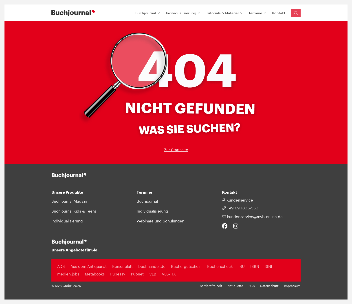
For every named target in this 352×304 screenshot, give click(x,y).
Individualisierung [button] (181, 13)
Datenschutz (269, 286)
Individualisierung (67, 221)
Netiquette (235, 286)
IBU (241, 266)
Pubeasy (117, 274)
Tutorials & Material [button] (222, 13)
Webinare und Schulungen (160, 221)
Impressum (292, 286)
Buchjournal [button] (145, 13)
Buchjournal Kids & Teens (74, 211)
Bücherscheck (220, 266)
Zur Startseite (176, 149)
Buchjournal (147, 201)
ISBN (254, 266)
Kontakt (278, 13)
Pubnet (137, 274)
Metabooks (95, 274)
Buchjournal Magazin (69, 201)
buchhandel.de (151, 266)
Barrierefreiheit (211, 286)
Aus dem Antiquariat (88, 266)
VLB (152, 274)
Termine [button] (255, 13)
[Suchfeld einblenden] (296, 13)
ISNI (268, 266)
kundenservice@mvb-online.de (252, 216)
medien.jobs (68, 274)
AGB (252, 286)
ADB (61, 266)
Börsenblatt (122, 266)
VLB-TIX (169, 274)
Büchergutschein (186, 266)
